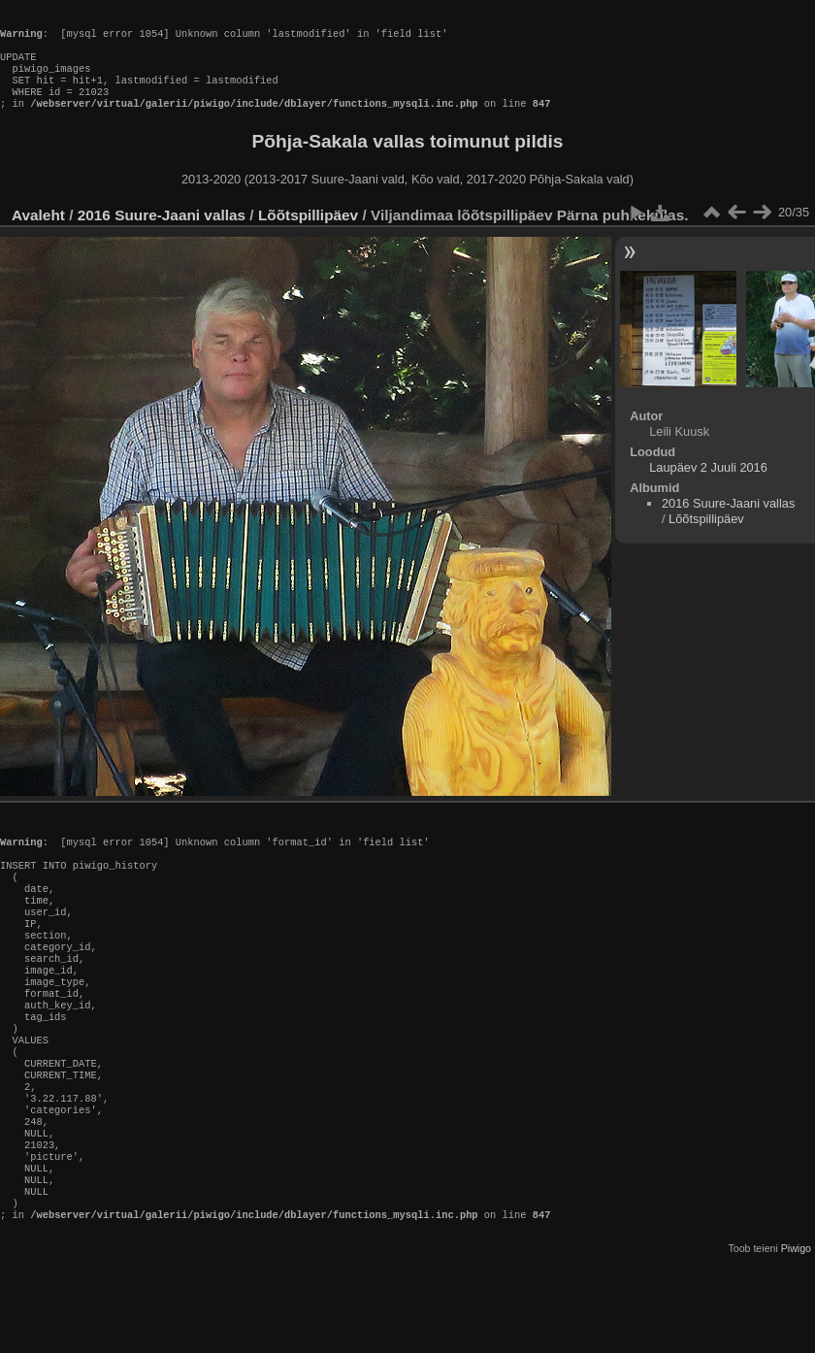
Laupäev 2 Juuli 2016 (708, 486)
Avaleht (38, 234)
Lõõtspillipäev (308, 234)
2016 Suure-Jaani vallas (161, 234)
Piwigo (796, 1337)
